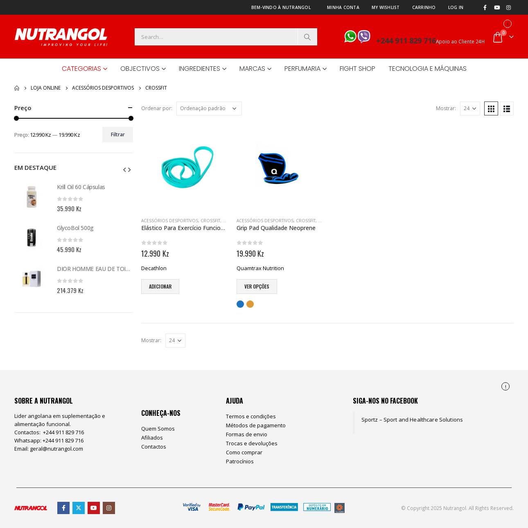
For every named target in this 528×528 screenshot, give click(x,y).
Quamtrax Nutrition (260, 268)
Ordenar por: (156, 108)
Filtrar (118, 134)
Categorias (81, 68)
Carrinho (424, 7)
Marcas (252, 68)
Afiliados (152, 437)
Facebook (63, 508)
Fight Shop (357, 68)
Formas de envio (246, 434)
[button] (124, 169)
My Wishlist (386, 7)
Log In (456, 7)
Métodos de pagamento (256, 425)
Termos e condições (251, 416)
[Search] (307, 37)
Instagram (109, 508)
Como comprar (244, 452)
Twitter (78, 508)
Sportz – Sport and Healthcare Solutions (412, 419)
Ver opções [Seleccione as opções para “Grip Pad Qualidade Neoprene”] (256, 286)
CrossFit (210, 220)
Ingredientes (199, 68)
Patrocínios (240, 461)
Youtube (94, 508)
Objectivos (140, 68)
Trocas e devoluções (252, 443)
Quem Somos (158, 428)
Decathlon (154, 268)
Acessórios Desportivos (169, 220)
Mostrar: (446, 108)
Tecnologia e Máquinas (427, 68)
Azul (240, 304)
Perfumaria (302, 68)
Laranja (250, 304)
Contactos (153, 446)
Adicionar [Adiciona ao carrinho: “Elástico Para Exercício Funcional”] (160, 286)
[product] (184, 167)
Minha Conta (343, 7)
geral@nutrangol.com (56, 448)
